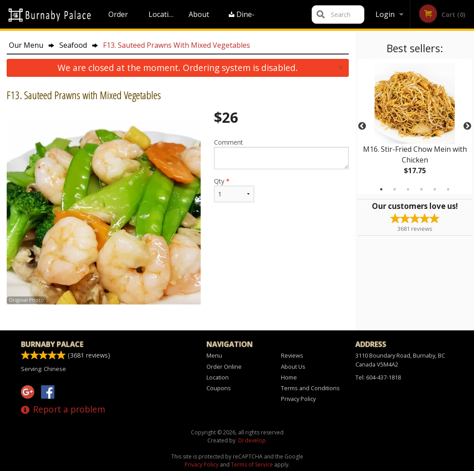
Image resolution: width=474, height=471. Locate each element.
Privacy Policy (298, 399)
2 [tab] (394, 189)
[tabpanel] (415, 126)
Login (385, 14)
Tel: (378, 377)
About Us (199, 19)
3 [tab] (408, 189)
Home (289, 377)
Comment (281, 153)
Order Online (119, 19)
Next (467, 126)
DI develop (252, 440)
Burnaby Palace (52, 344)
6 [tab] (448, 189)
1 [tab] (381, 189)
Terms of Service (252, 464)
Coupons (218, 388)
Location (162, 14)
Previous (362, 126)
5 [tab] (434, 189)
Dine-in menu (242, 19)
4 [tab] (421, 189)
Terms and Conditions (310, 388)
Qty (234, 189)
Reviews (292, 355)
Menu (214, 355)
